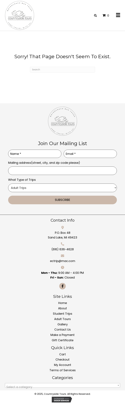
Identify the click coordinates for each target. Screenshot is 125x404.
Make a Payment (62, 335)
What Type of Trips (22, 180)
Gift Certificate (62, 340)
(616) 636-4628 (62, 249)
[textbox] (62, 387)
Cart (62, 354)
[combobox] (62, 385)
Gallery (62, 324)
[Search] (62, 69)
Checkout (62, 359)
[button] (62, 286)
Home (62, 303)
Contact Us (62, 329)
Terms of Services (62, 370)
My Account (62, 365)
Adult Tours (62, 319)
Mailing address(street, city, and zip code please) (44, 163)
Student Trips (62, 313)
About (62, 308)
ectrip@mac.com (62, 261)
